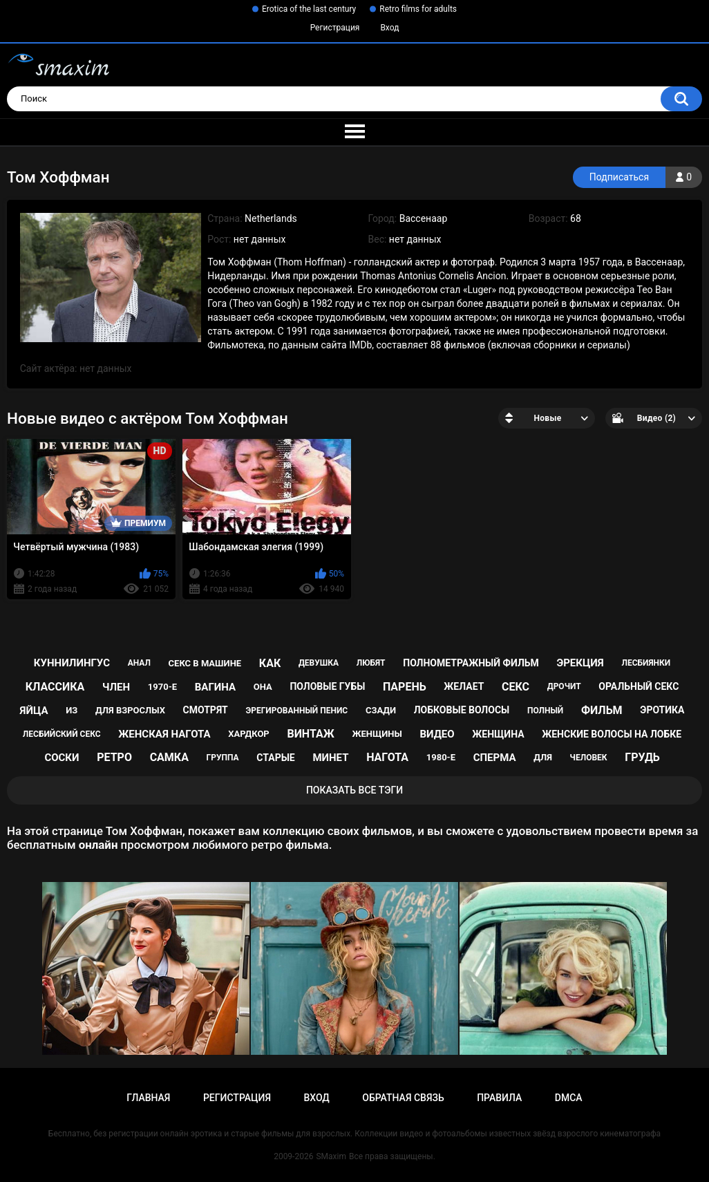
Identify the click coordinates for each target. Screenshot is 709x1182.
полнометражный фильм (471, 662)
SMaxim (331, 1156)
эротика (662, 709)
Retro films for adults (418, 9)
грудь (642, 757)
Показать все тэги (354, 790)
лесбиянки (645, 663)
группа (223, 757)
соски (61, 757)
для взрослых (130, 710)
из (71, 710)
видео (436, 734)
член (116, 687)
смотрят (205, 709)
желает (464, 686)
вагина (215, 687)
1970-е (162, 687)
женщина (498, 734)
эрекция (579, 663)
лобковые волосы (462, 709)
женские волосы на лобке (611, 734)
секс (515, 686)
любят (371, 663)
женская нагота (164, 734)
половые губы (327, 686)
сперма (494, 757)
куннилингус (72, 663)
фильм (602, 710)
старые (275, 757)
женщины (376, 734)
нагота (387, 757)
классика (55, 686)
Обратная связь (403, 1097)
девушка (319, 663)
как (270, 663)
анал (139, 663)
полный (545, 710)
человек (588, 757)
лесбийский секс (62, 734)
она (263, 687)
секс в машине (205, 663)
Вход (389, 27)
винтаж (310, 733)
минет (330, 757)
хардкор (248, 734)
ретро (114, 757)
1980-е (440, 757)
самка (169, 757)
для (542, 757)
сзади (381, 710)
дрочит (564, 686)
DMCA (569, 1097)
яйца (34, 710)
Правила (499, 1097)
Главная (148, 1097)
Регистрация (335, 27)
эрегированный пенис (296, 710)
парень (404, 686)
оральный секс (638, 686)
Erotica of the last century (309, 9)
